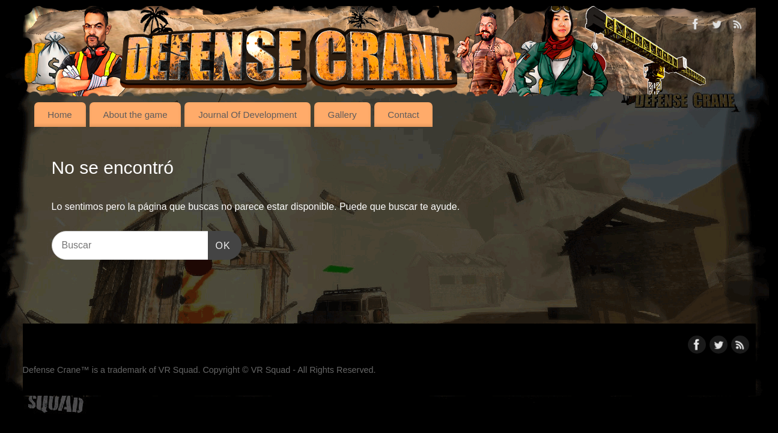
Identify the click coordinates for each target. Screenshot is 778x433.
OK (219, 244)
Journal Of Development (247, 114)
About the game (135, 114)
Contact (403, 114)
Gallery (342, 114)
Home (59, 114)
